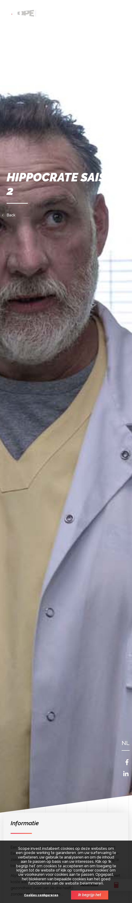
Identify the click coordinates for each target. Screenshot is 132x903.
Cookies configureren (41, 895)
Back (11, 215)
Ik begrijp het (89, 895)
